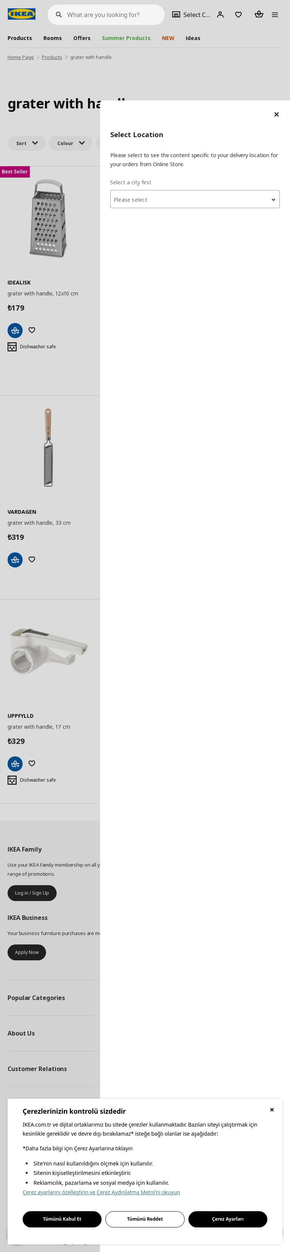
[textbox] (199, 99)
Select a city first (139, 81)
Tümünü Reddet (145, 1219)
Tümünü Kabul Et (62, 1219)
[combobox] (199, 99)
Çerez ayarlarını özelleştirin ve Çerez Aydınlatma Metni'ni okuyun (101, 1192)
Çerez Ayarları (228, 1219)
